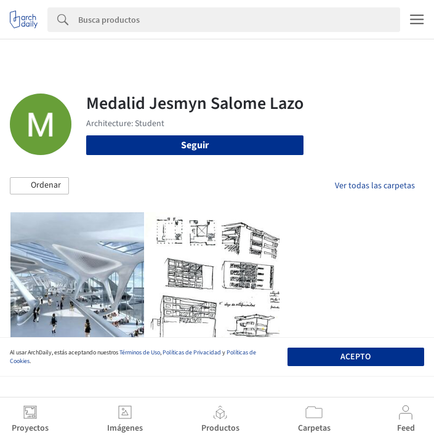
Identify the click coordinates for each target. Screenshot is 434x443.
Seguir (195, 145)
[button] (39, 185)
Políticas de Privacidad (192, 352)
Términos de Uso (139, 352)
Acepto (355, 357)
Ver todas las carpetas (375, 186)
